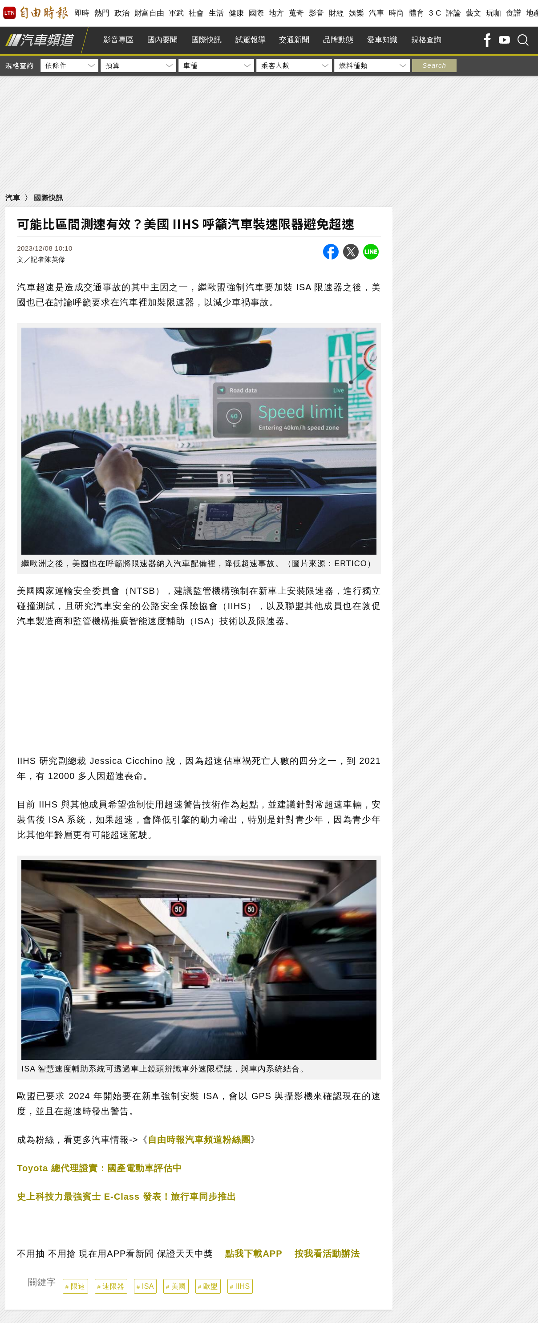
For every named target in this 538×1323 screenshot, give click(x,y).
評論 (453, 13)
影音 (316, 13)
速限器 (113, 1286)
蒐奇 (296, 13)
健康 (236, 13)
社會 (196, 13)
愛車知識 (382, 40)
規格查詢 (426, 40)
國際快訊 (206, 40)
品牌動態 (338, 40)
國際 (256, 13)
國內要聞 (162, 40)
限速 (78, 1286)
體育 (417, 13)
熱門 (102, 13)
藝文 (473, 13)
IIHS (242, 1286)
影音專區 (118, 40)
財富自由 (149, 13)
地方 (276, 13)
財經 (336, 13)
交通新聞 (294, 40)
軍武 (176, 13)
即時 (82, 13)
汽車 (376, 13)
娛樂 (356, 13)
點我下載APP (253, 1253)
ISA (148, 1286)
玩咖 (494, 13)
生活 (216, 13)
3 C (435, 13)
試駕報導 (250, 40)
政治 (122, 13)
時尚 (397, 13)
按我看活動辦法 (327, 1253)
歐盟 (210, 1286)
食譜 (514, 13)
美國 (178, 1286)
